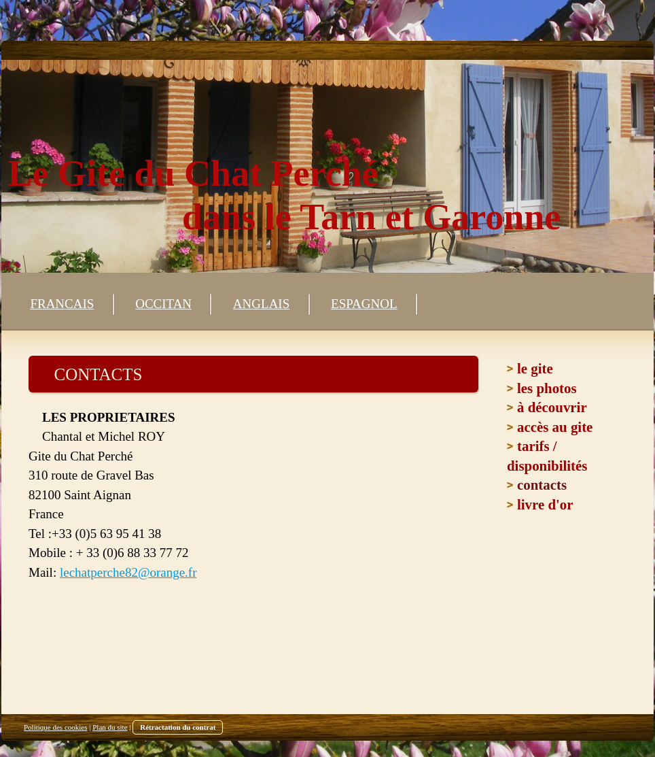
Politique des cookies (56, 727)
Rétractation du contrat (177, 727)
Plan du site (109, 727)
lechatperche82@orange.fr (128, 572)
